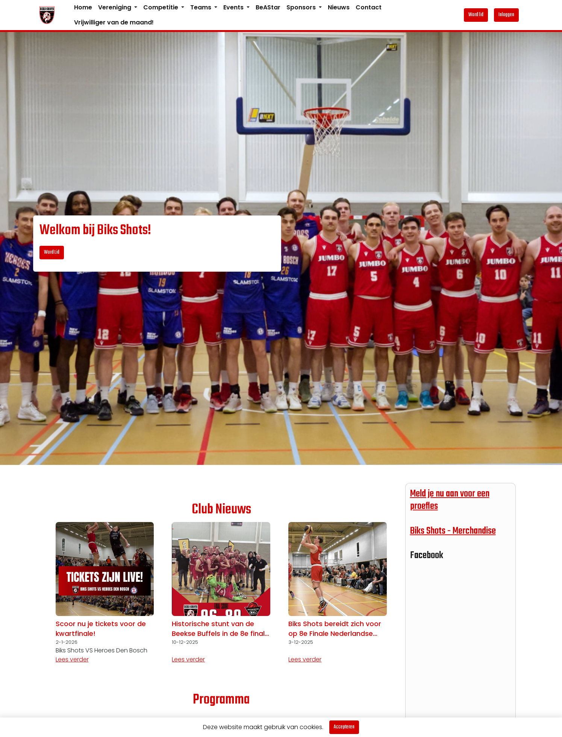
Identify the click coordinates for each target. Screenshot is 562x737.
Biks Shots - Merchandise (453, 531)
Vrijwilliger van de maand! (114, 22)
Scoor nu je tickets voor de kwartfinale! (101, 628)
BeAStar (268, 7)
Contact (369, 7)
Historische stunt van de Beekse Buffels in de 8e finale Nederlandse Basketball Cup (220, 629)
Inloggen (506, 15)
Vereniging (115, 7)
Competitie (161, 7)
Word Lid (51, 252)
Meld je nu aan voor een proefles (449, 500)
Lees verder (72, 659)
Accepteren (344, 727)
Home (83, 7)
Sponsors (301, 7)
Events (234, 7)
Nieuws (339, 7)
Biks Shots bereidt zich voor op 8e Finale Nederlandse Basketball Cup (334, 629)
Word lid (475, 15)
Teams (201, 7)
